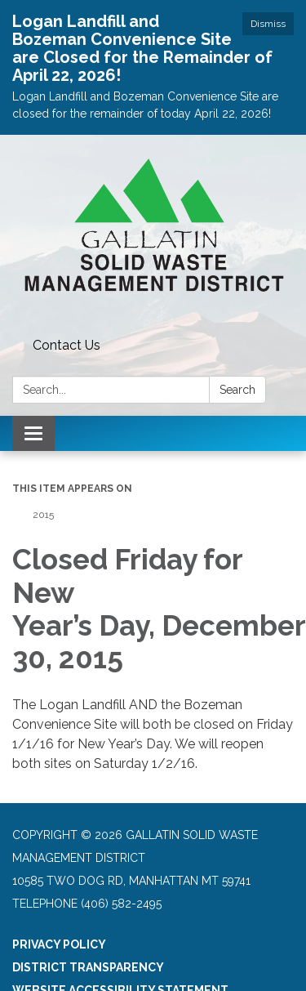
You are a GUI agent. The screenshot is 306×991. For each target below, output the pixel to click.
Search (237, 389)
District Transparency (88, 967)
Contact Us (66, 345)
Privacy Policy (59, 944)
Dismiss (268, 23)
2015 (43, 514)
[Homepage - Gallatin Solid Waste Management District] (153, 233)
